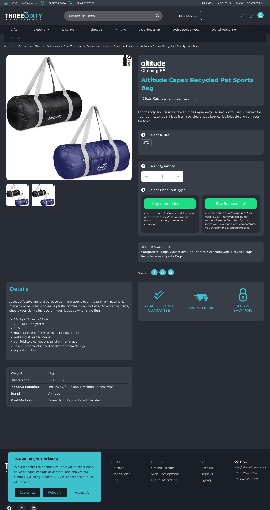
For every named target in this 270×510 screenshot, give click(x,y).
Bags (165, 252)
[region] (54, 477)
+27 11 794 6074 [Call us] (245, 473)
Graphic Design (149, 29)
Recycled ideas (97, 46)
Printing (120, 29)
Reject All (55, 492)
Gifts (16, 29)
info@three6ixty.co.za (21, 3)
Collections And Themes (64, 46)
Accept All (82, 492)
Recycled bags (124, 46)
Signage (96, 29)
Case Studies (120, 474)
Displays (70, 29)
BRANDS (207, 3)
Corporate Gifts (29, 46)
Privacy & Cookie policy (59, 503)
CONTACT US (255, 3)
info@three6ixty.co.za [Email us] (250, 467)
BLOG (239, 3)
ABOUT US (224, 3)
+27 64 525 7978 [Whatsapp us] (246, 479)
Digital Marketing (224, 29)
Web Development (186, 29)
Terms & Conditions (21, 503)
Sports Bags (173, 256)
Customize (28, 492)
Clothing (42, 29)
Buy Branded (231, 203)
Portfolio (16, 38)
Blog (115, 480)
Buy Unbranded (170, 203)
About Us (118, 462)
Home (8, 46)
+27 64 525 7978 (81, 3)
